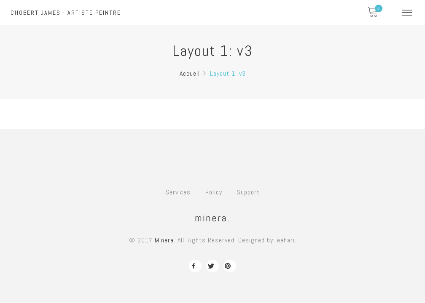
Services (178, 192)
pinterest (229, 266)
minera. (212, 217)
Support (248, 192)
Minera (164, 240)
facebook (195, 266)
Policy (213, 192)
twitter (212, 266)
